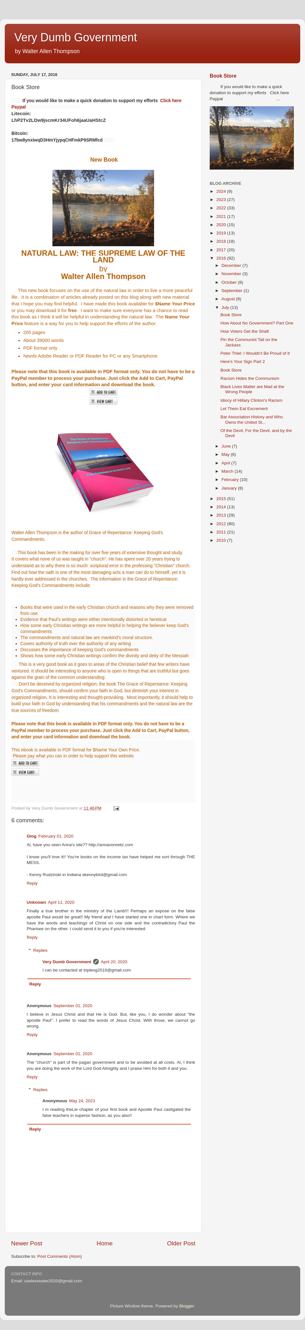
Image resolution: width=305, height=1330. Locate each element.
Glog (32, 836)
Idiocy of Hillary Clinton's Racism (251, 400)
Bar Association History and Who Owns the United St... (251, 419)
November (231, 273)
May (226, 454)
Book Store (223, 76)
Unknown (36, 902)
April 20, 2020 (114, 961)
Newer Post (26, 1243)
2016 (221, 258)
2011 (221, 532)
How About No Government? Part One (257, 323)
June (226, 446)
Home (104, 1243)
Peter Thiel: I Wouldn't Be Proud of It (255, 353)
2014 (221, 507)
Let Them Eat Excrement (244, 408)
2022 (221, 207)
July (225, 307)
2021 (221, 216)
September (232, 290)
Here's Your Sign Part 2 (242, 361)
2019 (221, 233)
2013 (221, 515)
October (229, 282)
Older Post (181, 1243)
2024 (221, 191)
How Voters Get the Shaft (244, 331)
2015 (221, 498)
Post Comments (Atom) (59, 1256)
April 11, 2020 (61, 902)
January (229, 488)
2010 (221, 540)
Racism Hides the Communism (249, 378)
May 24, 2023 (82, 1100)
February (230, 479)
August (228, 298)
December (231, 265)
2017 (221, 249)
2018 (221, 241)
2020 (221, 224)
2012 (221, 523)
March (227, 471)
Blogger (186, 1306)
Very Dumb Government (75, 37)
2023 (221, 199)
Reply (32, 883)
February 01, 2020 (55, 836)
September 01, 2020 (72, 1005)
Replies (40, 950)
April (226, 463)
